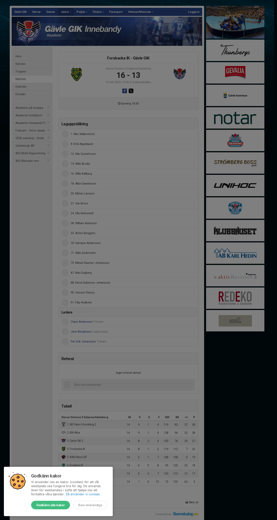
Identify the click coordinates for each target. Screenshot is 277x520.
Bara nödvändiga (90, 505)
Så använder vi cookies (83, 494)
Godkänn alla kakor (50, 505)
